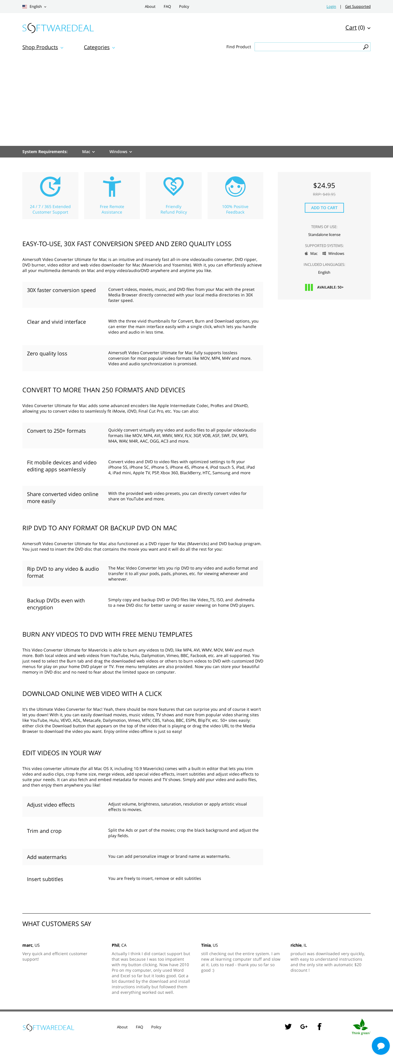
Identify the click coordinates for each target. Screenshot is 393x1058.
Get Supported (358, 6)
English (32, 6)
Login (331, 6)
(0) (355, 27)
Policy (184, 6)
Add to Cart (324, 207)
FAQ (167, 6)
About (150, 6)
